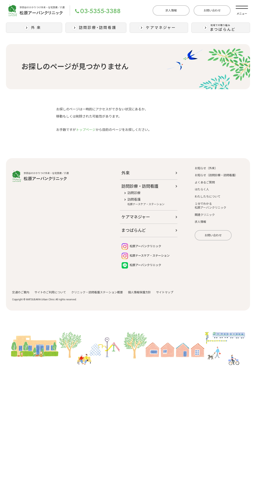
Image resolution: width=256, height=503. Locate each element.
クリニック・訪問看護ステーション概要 (97, 292)
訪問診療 (134, 193)
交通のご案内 (20, 292)
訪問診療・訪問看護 (139, 186)
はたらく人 (202, 189)
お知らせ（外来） (206, 168)
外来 (125, 172)
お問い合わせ (212, 10)
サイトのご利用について (50, 292)
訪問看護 (146, 202)
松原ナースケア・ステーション (146, 256)
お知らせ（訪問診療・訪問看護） (216, 175)
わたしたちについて (208, 196)
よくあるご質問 (205, 182)
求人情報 (171, 10)
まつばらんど (133, 230)
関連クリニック (205, 214)
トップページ (86, 130)
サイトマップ (164, 292)
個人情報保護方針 (139, 292)
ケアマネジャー (135, 217)
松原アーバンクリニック (141, 246)
